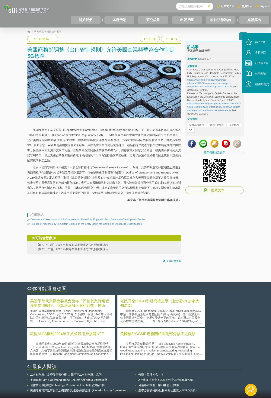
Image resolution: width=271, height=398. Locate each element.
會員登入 (247, 6)
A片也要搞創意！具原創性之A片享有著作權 (165, 346)
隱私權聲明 (138, 377)
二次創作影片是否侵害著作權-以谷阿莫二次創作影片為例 (66, 341)
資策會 (189, 377)
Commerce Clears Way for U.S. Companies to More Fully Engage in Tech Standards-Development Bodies (87, 219)
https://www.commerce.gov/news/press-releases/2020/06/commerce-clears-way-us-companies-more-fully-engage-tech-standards (210, 85)
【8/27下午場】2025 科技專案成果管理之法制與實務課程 (72, 249)
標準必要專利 (216, 126)
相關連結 (211, 377)
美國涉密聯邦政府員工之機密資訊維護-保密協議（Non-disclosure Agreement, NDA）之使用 (78, 357)
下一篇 (171, 38)
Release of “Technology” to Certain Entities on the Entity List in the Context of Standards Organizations (86, 223)
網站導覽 (160, 382)
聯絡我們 (136, 382)
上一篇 (150, 38)
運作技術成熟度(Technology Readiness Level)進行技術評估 (67, 351)
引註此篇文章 (173, 261)
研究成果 (153, 20)
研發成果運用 (196, 126)
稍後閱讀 (260, 89)
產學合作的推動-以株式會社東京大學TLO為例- (167, 356)
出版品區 (187, 20)
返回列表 (44, 38)
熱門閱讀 (258, 79)
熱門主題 (258, 47)
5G (191, 132)
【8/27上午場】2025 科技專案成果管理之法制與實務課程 (72, 244)
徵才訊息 (160, 377)
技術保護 (234, 126)
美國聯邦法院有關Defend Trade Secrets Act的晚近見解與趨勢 (68, 346)
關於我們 (85, 20)
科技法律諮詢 (220, 20)
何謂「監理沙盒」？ (151, 341)
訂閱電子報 (227, 6)
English (264, 6)
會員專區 (258, 58)
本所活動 (119, 20)
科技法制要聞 (54, 31)
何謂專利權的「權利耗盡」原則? (158, 351)
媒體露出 (254, 20)
